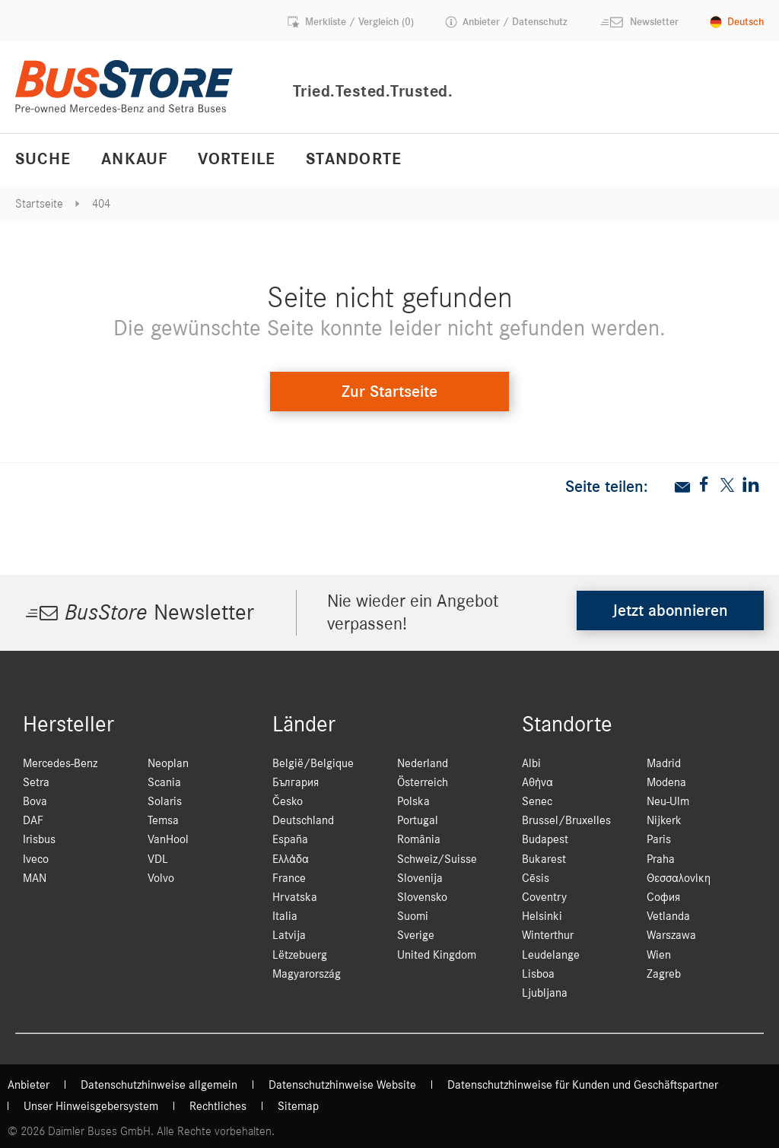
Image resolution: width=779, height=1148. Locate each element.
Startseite (39, 204)
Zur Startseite (389, 391)
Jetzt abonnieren (670, 610)
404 (101, 204)
